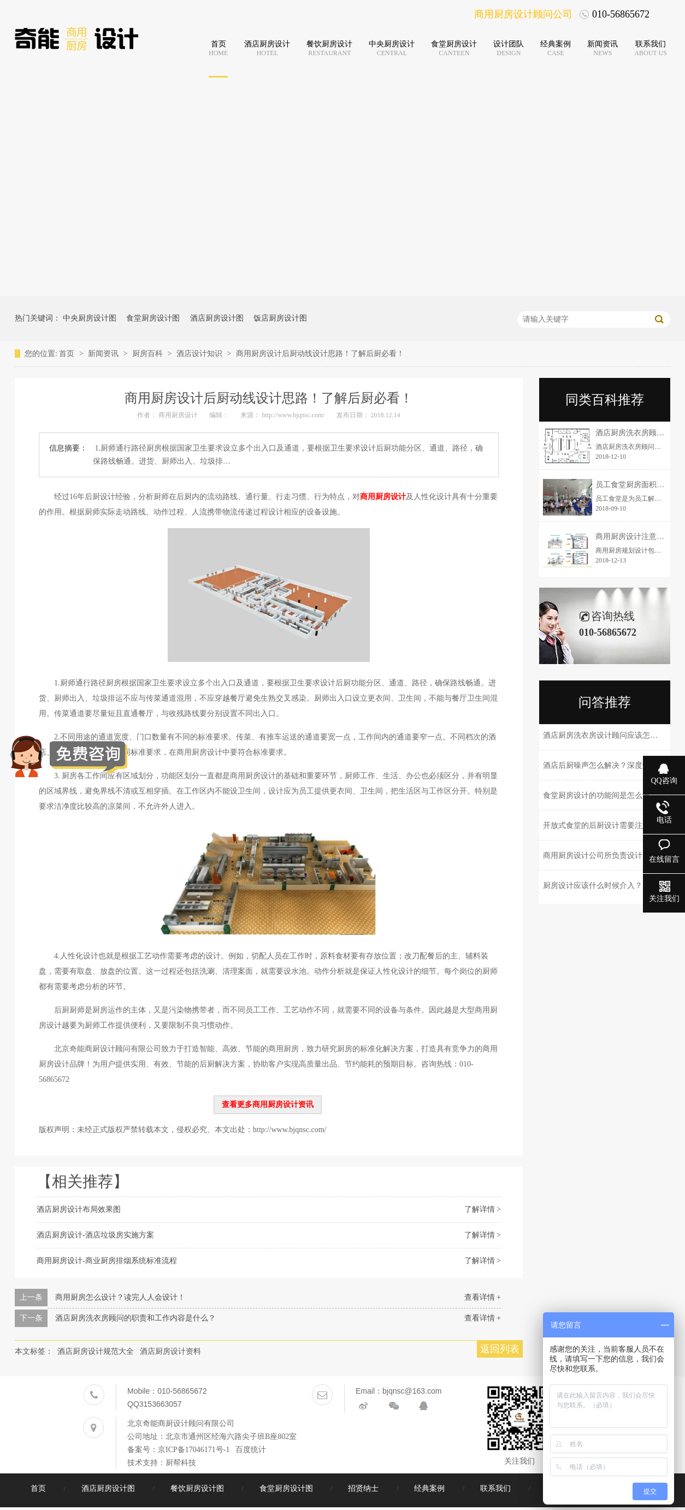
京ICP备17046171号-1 (193, 1450)
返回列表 (499, 1348)
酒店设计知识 (200, 354)
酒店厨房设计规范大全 (95, 1351)
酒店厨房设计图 (217, 318)
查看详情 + (482, 1297)
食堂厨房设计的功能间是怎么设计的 (604, 795)
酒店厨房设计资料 (170, 1351)
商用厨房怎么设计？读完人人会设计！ (120, 1297)
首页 (67, 354)
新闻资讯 (104, 354)
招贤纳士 (364, 1488)
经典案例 (430, 1488)
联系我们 (496, 1488)
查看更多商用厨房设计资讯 (268, 1104)
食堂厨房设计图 (153, 318)
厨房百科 (148, 354)
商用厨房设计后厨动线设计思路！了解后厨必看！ (320, 354)
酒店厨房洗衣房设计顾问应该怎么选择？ (612, 735)
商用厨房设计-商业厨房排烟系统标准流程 (107, 1261)
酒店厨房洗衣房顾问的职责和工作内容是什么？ (135, 1318)
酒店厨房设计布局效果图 (79, 1209)
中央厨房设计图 (89, 318)
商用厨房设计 (383, 497)
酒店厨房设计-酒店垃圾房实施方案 (95, 1235)
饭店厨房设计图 (280, 318)
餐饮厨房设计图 (198, 1488)
